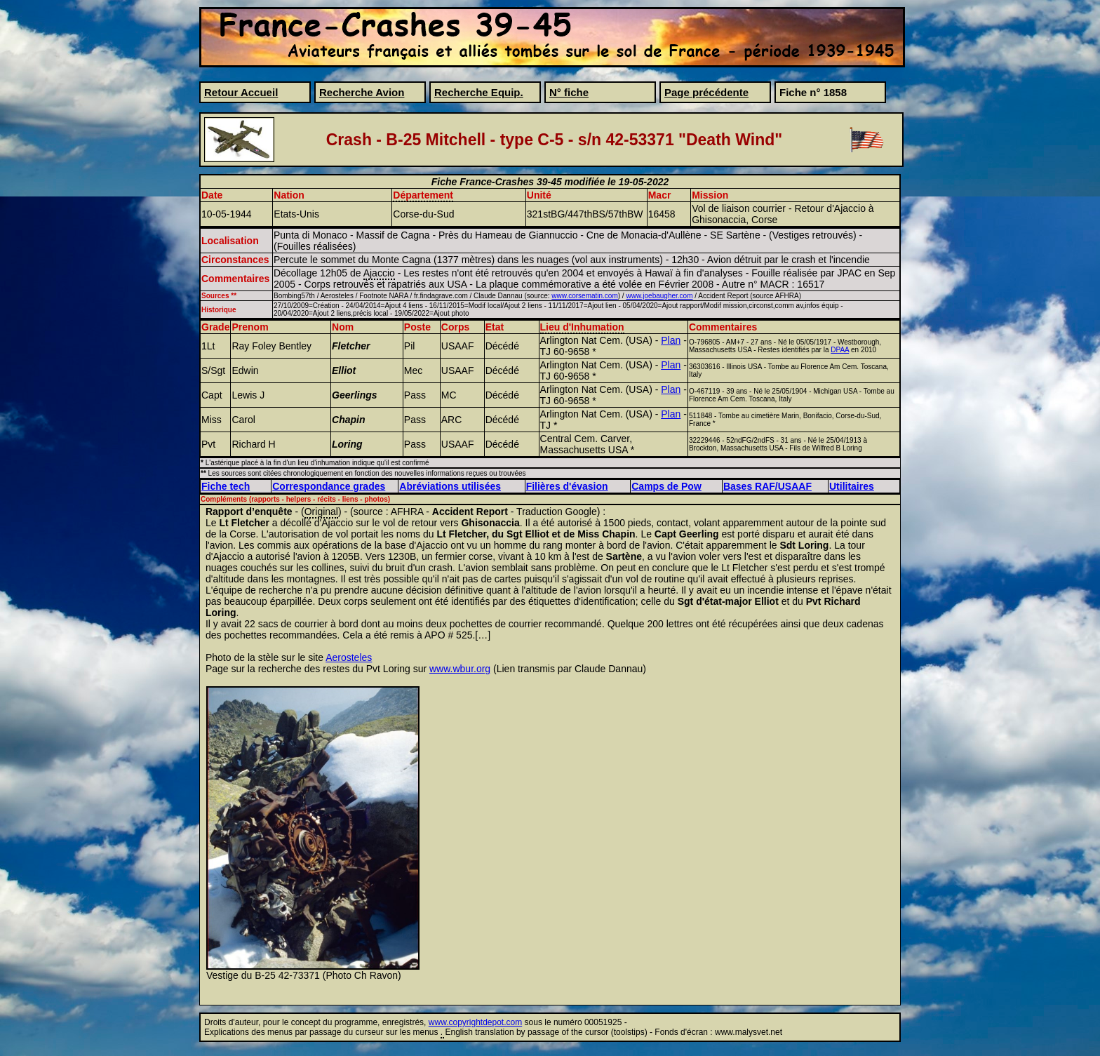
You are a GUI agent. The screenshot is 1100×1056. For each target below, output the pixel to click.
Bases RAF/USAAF (767, 486)
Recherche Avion (361, 92)
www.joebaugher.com (659, 296)
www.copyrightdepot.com (475, 1022)
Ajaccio (379, 273)
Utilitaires (851, 486)
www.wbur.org (459, 668)
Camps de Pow (666, 486)
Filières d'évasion (567, 486)
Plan (670, 340)
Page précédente (706, 92)
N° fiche (569, 92)
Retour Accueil (241, 92)
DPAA (840, 350)
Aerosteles (349, 657)
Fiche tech (225, 486)
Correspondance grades (328, 486)
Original (321, 511)
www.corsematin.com (584, 296)
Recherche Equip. (478, 92)
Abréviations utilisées (450, 486)
